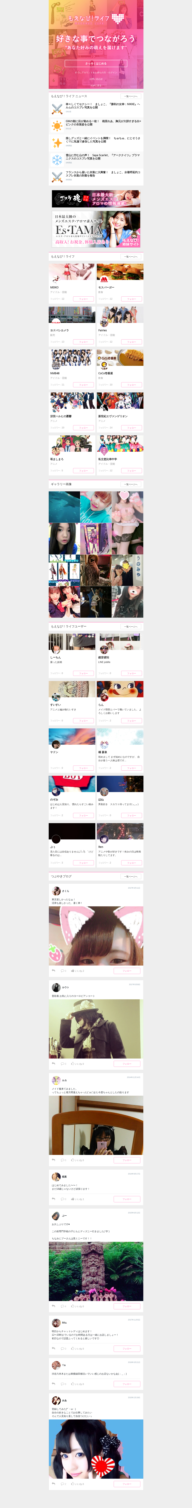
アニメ (53, 421)
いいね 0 (77, 1064)
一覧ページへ (131, 96)
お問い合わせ (96, 79)
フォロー (83, 298)
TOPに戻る (96, 85)
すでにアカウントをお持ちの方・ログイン (96, 72)
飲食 (100, 292)
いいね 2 (77, 971)
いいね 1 (77, 1199)
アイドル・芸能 (58, 292)
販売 (52, 335)
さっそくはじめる (96, 63)
